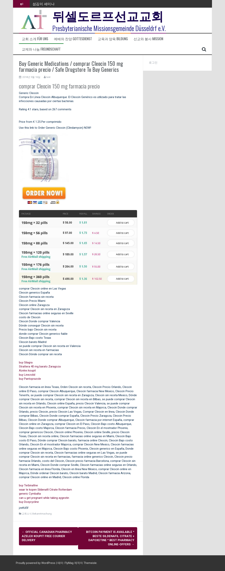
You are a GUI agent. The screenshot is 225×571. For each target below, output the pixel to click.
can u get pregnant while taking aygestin (44, 498)
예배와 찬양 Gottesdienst (73, 38)
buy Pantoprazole (30, 378)
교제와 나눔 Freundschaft (41, 49)
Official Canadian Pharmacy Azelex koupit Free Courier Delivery (47, 536)
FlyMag (69, 563)
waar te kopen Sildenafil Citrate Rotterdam (45, 489)
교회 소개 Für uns (35, 38)
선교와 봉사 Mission (148, 38)
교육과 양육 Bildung (113, 38)
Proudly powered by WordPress (36, 563)
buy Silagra (26, 362)
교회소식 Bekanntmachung (37, 513)
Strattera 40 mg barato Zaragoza (40, 366)
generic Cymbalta (30, 493)
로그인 (153, 62)
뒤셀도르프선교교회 (108, 15)
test (48, 77)
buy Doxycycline (29, 502)
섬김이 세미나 (44, 3)
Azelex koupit (27, 370)
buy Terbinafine (28, 485)
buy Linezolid (27, 374)
